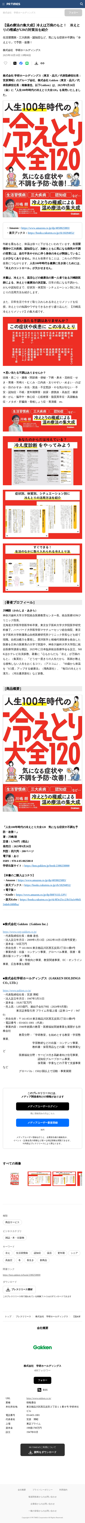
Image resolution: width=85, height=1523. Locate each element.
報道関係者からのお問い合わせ (43, 1496)
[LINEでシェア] (27, 63)
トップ (8, 1316)
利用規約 (63, 1489)
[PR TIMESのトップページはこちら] (13, 4)
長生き (30, 1260)
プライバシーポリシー (43, 1489)
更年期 (61, 1253)
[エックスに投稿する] (15, 63)
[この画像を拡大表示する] (14, 1179)
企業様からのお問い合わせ (43, 1503)
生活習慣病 (22, 1253)
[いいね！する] (5, 63)
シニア (74, 1253)
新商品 (43, 1260)
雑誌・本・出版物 (14, 1237)
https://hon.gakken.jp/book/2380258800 (21, 1275)
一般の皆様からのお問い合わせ (43, 1510)
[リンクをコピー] (42, 63)
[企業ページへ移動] (42, 1348)
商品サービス (12, 1222)
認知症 (37, 1253)
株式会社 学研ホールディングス (51, 1316)
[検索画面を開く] (82, 4)
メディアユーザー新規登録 (42, 1122)
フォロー (42, 1380)
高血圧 (8, 1260)
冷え (7, 1253)
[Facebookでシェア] (21, 63)
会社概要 (22, 1489)
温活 (49, 1253)
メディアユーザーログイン (42, 1106)
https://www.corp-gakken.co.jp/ (20, 931)
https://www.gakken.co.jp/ (17, 990)
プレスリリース (23, 1316)
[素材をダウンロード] (36, 63)
